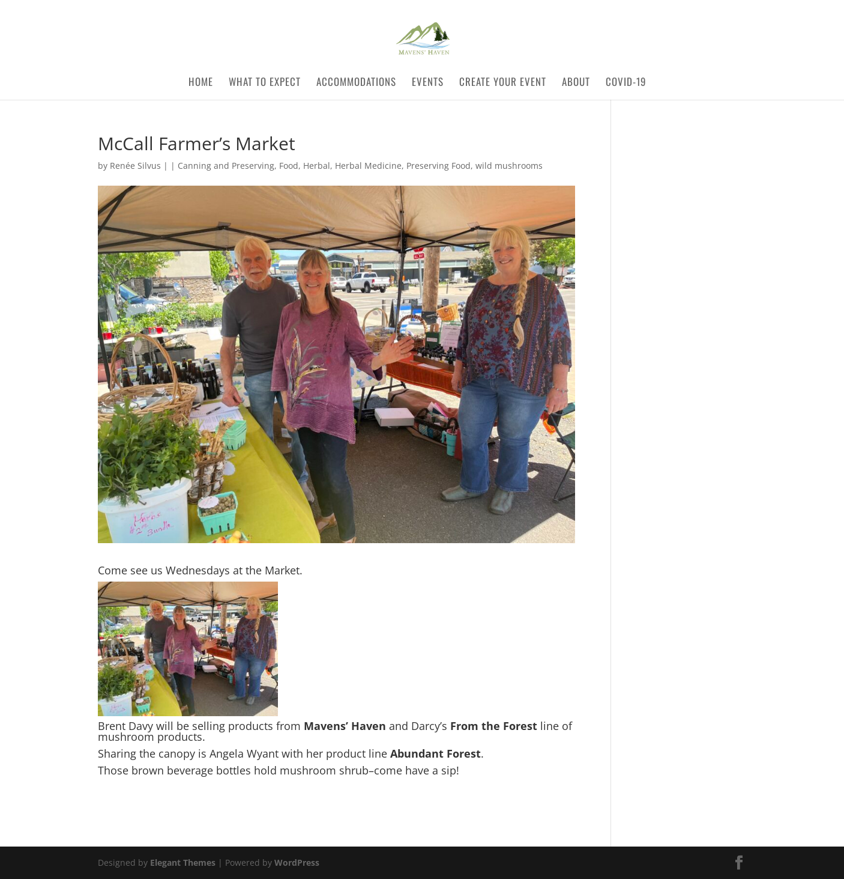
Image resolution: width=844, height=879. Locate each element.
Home (200, 83)
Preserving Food (438, 165)
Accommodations (356, 83)
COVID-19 (631, 83)
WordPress (296, 862)
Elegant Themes (183, 862)
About (576, 83)
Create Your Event (502, 83)
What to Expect (265, 83)
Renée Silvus (135, 165)
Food (288, 165)
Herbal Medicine (368, 165)
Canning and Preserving (226, 165)
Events (428, 83)
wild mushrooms (509, 165)
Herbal (316, 165)
